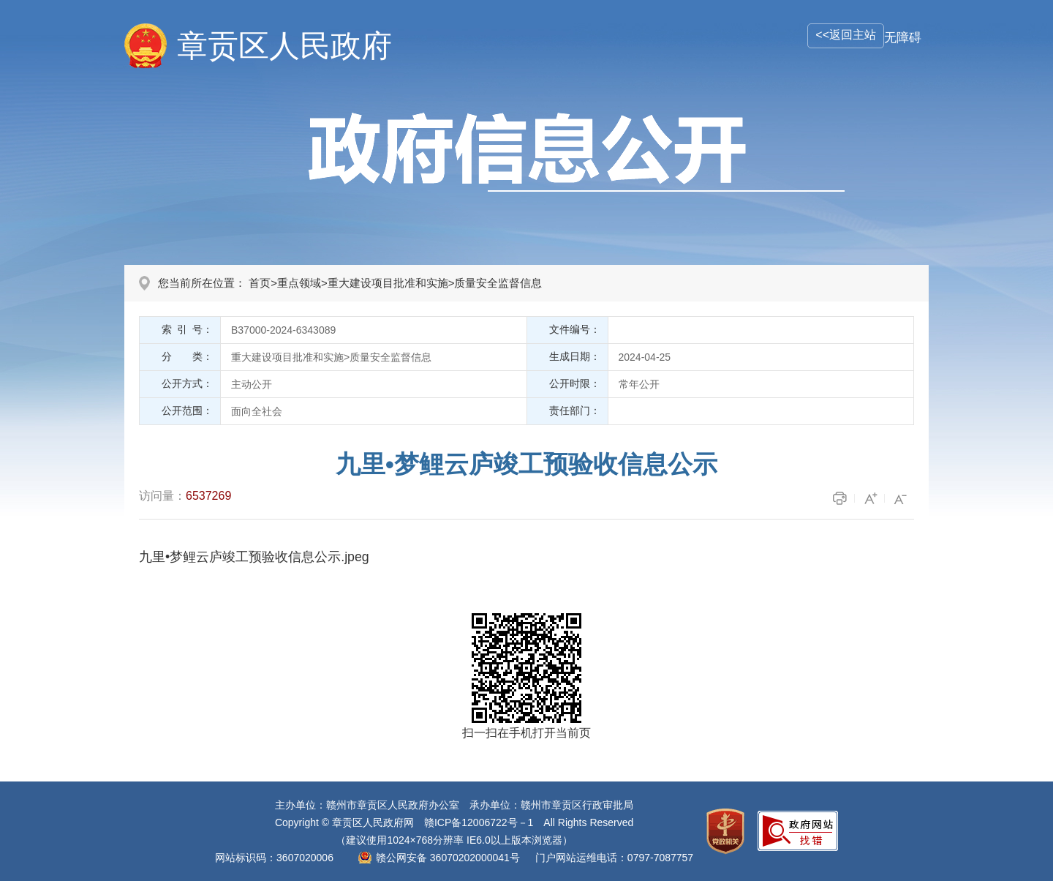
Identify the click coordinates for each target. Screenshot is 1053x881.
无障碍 (902, 38)
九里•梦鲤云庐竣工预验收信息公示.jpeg (254, 557)
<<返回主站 (845, 35)
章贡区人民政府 (284, 46)
